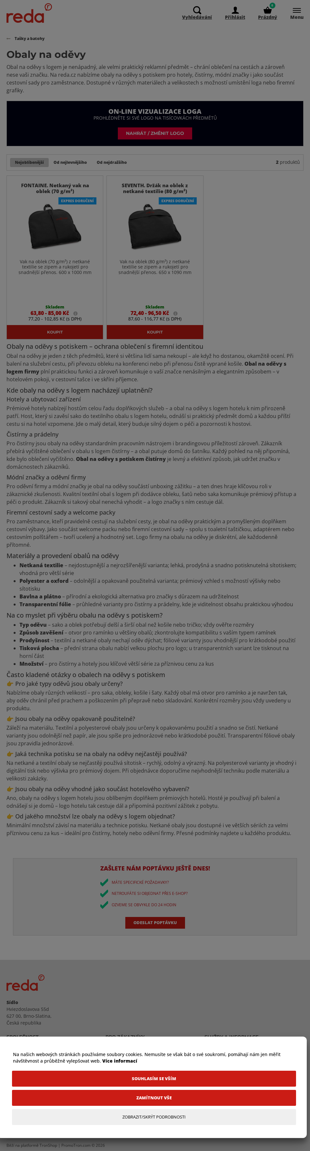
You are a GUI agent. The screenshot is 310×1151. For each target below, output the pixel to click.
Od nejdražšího (112, 162)
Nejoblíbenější (29, 162)
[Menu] (294, 13)
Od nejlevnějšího (70, 162)
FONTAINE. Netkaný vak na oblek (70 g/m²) (55, 188)
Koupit (55, 331)
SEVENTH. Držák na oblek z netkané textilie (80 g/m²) (155, 188)
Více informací (119, 1061)
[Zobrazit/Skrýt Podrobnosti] (154, 1117)
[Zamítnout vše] (154, 1098)
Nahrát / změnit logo (155, 133)
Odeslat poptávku (155, 922)
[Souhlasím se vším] (154, 1079)
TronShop (48, 1145)
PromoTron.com (76, 1145)
